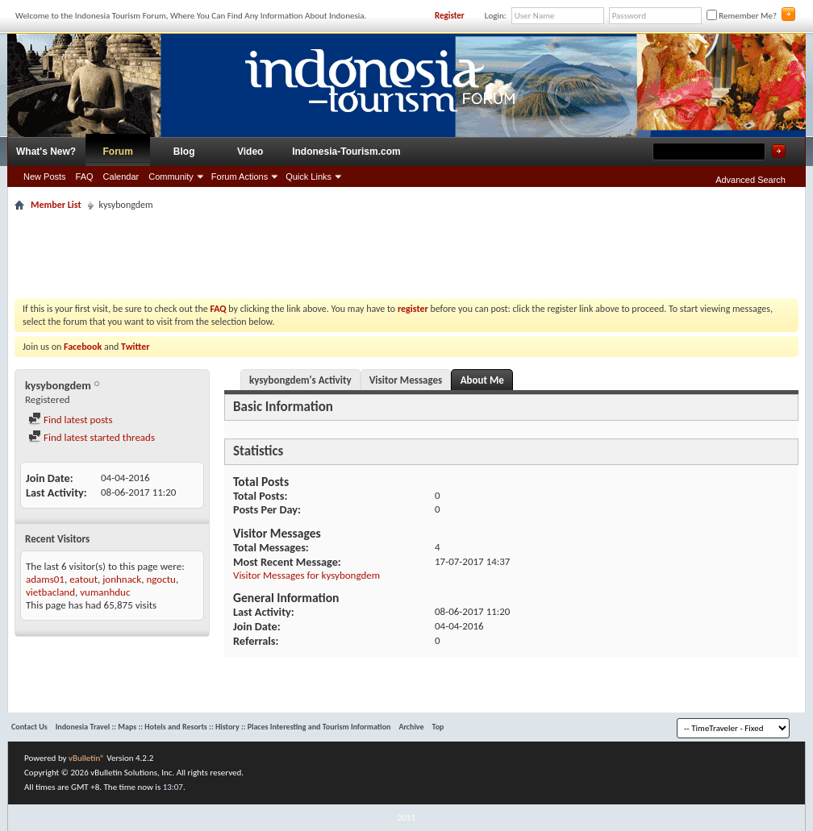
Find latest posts (70, 419)
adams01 (45, 579)
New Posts (44, 176)
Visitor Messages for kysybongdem (306, 575)
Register (450, 15)
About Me (482, 380)
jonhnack (121, 579)
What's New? (46, 151)
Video (250, 151)
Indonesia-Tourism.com (346, 151)
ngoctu (160, 579)
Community (171, 176)
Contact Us (29, 726)
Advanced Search (750, 180)
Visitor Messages (406, 380)
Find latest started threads (91, 437)
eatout (83, 579)
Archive (410, 726)
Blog (184, 151)
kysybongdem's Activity (300, 380)
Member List (56, 204)
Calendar (121, 176)
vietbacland (50, 592)
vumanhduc (105, 592)
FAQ (85, 176)
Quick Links (308, 176)
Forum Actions (239, 176)
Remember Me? (742, 15)
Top (438, 726)
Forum (118, 151)
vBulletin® (87, 758)
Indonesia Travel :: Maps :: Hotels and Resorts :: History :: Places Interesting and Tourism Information (223, 726)
